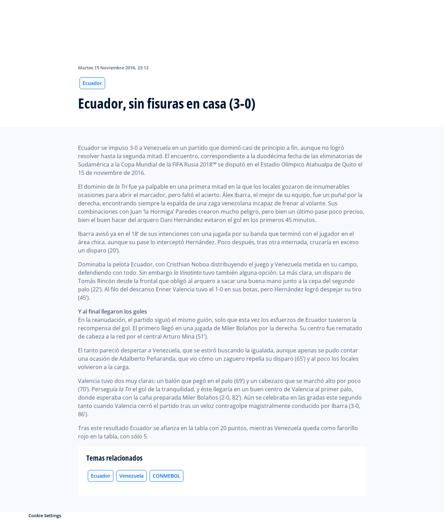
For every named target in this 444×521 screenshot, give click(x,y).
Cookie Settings (44, 515)
